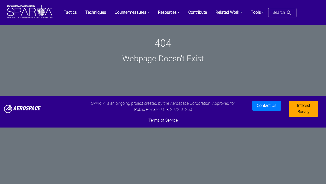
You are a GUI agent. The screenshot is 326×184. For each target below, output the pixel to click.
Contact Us (266, 105)
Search (282, 13)
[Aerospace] (22, 108)
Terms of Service (163, 120)
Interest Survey (303, 108)
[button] (132, 12)
